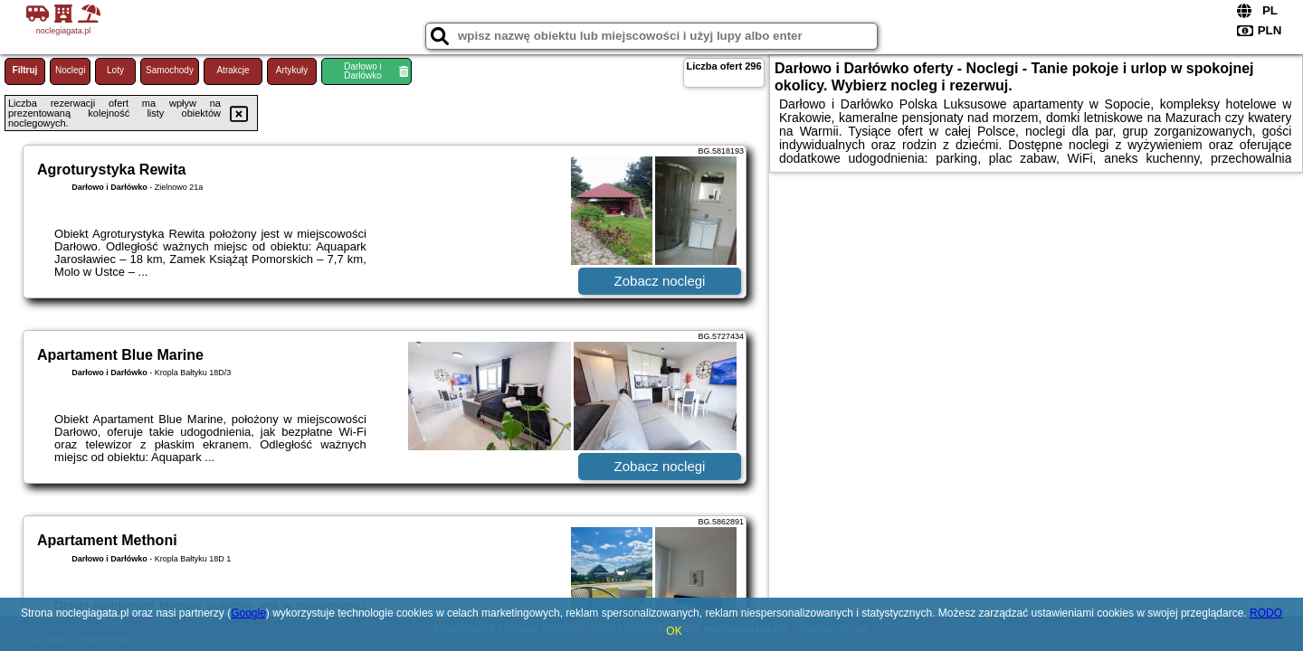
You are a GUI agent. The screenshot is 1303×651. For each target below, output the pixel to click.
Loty (115, 70)
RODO (1266, 613)
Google (248, 613)
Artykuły (292, 70)
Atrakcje (232, 70)
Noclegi (70, 70)
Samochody (170, 70)
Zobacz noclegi (660, 280)
